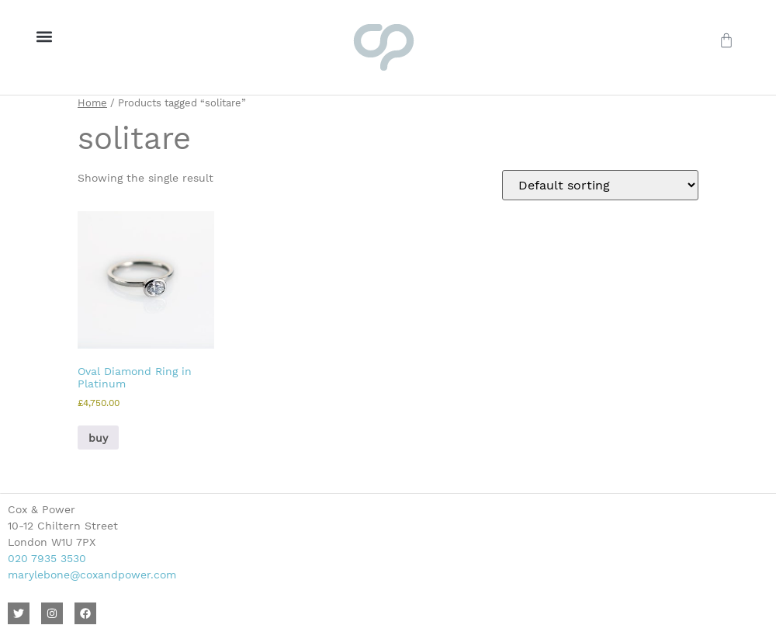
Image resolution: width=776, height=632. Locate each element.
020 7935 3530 (47, 558)
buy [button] (98, 438)
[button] (44, 36)
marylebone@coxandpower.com (92, 574)
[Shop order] (600, 185)
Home (92, 103)
